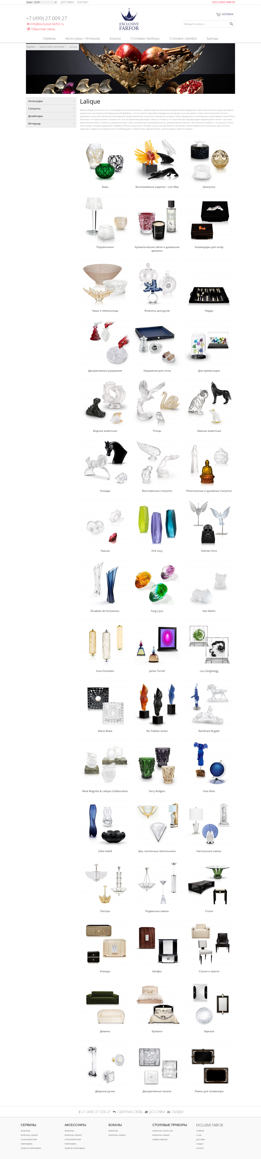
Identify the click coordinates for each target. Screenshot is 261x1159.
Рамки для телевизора (209, 1091)
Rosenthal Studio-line (162, 1131)
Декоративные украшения (105, 370)
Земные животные (209, 430)
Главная (30, 47)
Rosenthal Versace (29, 1135)
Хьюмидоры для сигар (209, 247)
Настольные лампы (209, 851)
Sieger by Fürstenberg (31, 1148)
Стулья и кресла (209, 971)
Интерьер (34, 123)
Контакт (83, 2)
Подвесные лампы (157, 911)
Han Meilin (209, 611)
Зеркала (209, 1031)
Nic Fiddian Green (157, 731)
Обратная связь (41, 29)
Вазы (105, 187)
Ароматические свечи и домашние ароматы (157, 248)
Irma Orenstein (105, 671)
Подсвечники (105, 247)
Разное (105, 550)
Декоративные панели (157, 1091)
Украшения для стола (157, 370)
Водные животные (105, 430)
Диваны (105, 1031)
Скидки (199, 1144)
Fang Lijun (157, 611)
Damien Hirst (209, 550)
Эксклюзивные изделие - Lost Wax (157, 187)
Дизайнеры (35, 116)
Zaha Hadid (105, 851)
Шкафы (157, 971)
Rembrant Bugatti (209, 731)
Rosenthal (25, 1131)
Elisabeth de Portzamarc (105, 611)
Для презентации (209, 370)
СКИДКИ (175, 1112)
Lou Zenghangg (209, 671)
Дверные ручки (105, 1091)
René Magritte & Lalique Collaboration (105, 791)
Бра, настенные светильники (157, 851)
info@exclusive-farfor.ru (45, 24)
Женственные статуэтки (157, 490)
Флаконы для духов (157, 310)
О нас (199, 1135)
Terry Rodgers (157, 791)
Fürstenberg (26, 1144)
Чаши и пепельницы (105, 310)
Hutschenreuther (29, 1139)
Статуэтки (34, 108)
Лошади (105, 490)
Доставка (200, 1139)
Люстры (105, 911)
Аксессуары (35, 101)
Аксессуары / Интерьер (52, 47)
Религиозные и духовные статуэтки (209, 490)
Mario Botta (105, 731)
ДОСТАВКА (155, 1112)
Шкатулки (209, 187)
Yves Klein (209, 791)
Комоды (105, 971)
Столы (209, 911)
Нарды (209, 310)
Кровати (157, 1031)
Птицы (157, 430)
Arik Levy (157, 550)
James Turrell (157, 671)
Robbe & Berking (159, 1139)
